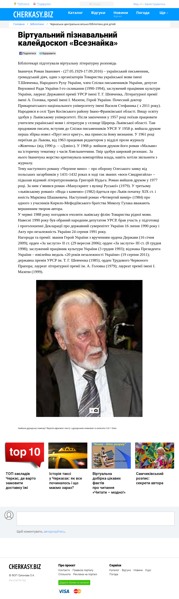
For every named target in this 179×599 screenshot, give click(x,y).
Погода (142, 13)
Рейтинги (23, 4)
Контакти (64, 570)
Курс (148, 570)
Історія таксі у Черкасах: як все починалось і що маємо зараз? (65, 481)
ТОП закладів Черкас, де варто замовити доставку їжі (21, 481)
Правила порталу (82, 570)
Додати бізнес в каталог (74, 582)
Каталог (75, 13)
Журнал (117, 16)
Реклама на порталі (85, 574)
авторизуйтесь (54, 531)
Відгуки (98, 13)
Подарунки (44, 4)
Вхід (136, 4)
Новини (120, 13)
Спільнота (64, 574)
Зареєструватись (155, 4)
